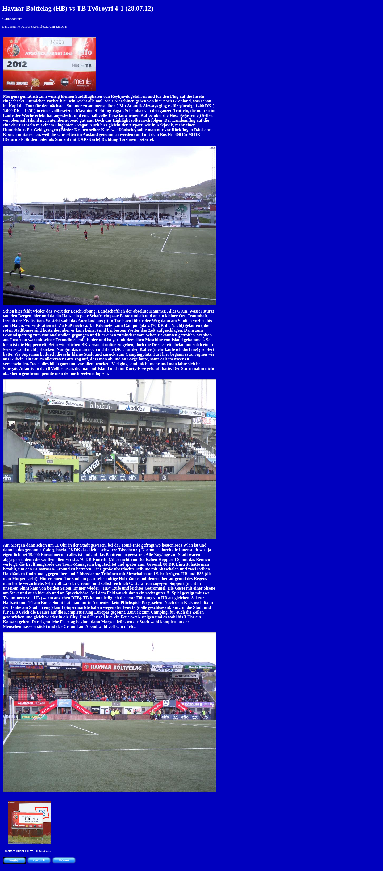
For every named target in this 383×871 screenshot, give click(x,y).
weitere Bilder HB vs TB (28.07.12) (28, 850)
